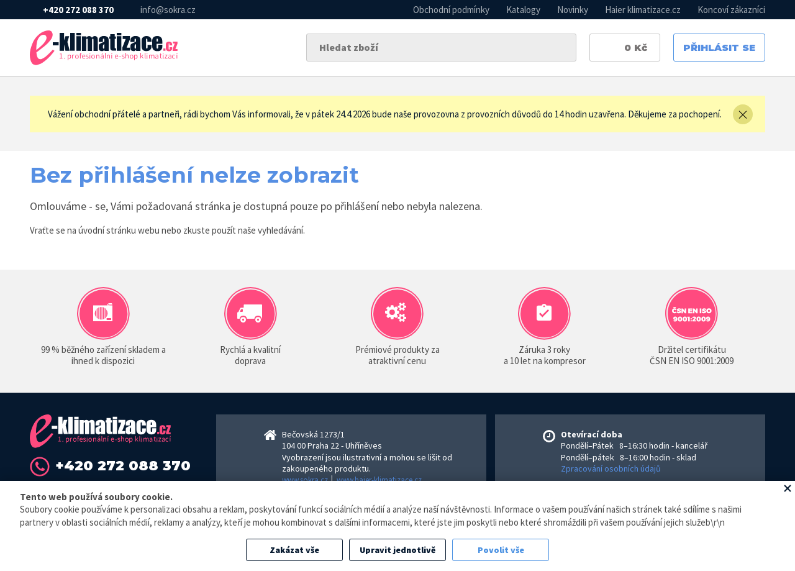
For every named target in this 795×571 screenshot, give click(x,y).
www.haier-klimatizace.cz (379, 480)
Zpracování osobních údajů (611, 468)
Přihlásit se (719, 47)
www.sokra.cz (305, 480)
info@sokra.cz (168, 10)
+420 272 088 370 (78, 10)
